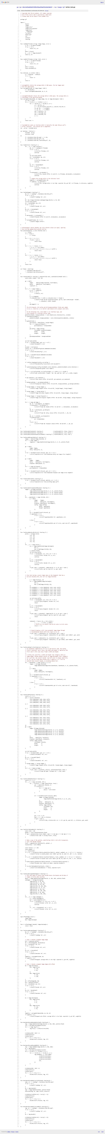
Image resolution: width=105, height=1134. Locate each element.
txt (99, 1131)
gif (64, 7)
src (56, 7)
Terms (16, 1131)
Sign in (102, 2)
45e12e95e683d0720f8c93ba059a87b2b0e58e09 (37, 7)
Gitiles (8, 1131)
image (60, 7)
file (47, 10)
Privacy (12, 1131)
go (17, 7)
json (102, 1131)
